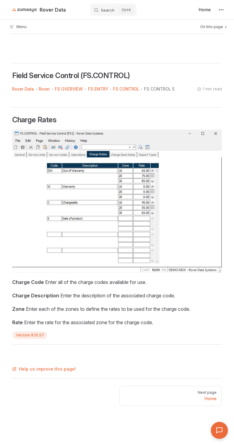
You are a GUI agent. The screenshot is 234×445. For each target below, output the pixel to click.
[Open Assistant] (219, 430)
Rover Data (23, 89)
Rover (44, 89)
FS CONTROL (126, 89)
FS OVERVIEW (69, 89)
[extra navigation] (221, 10)
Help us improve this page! (44, 368)
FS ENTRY (98, 89)
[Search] (113, 10)
